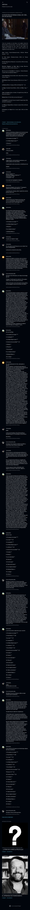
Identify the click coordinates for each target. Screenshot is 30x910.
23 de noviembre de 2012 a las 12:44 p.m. (13, 438)
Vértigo (4, 4)
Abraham (7, 130)
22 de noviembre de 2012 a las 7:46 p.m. (13, 424)
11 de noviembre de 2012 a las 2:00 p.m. (13, 145)
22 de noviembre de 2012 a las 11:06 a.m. (13, 358)
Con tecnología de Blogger (15, 906)
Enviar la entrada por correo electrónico (14, 122)
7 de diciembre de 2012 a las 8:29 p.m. (12, 625)
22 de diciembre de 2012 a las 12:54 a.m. (13, 806)
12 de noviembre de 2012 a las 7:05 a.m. (13, 194)
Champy (7, 148)
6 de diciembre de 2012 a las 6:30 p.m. (12, 589)
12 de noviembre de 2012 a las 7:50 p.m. (13, 233)
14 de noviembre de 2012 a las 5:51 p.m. (13, 287)
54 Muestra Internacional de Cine (12, 123)
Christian (7, 158)
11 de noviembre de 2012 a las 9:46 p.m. (13, 181)
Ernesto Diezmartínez (10, 273)
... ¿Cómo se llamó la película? (12, 849)
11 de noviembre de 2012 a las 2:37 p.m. (13, 154)
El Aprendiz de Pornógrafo (12, 895)
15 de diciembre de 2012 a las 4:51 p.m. (12, 696)
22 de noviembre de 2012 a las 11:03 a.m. (13, 326)
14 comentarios (9, 897)
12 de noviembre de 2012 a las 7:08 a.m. (13, 203)
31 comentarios (9, 851)
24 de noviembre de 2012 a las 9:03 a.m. (13, 446)
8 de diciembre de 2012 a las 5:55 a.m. (12, 687)
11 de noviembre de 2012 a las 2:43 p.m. (13, 168)
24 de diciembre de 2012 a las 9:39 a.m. (12, 814)
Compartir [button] (4, 122)
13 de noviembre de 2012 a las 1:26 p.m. (13, 270)
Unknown (7, 185)
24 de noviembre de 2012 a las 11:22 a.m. (13, 470)
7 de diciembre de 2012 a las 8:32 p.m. (12, 679)
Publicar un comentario (7, 817)
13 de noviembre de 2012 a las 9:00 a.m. (13, 240)
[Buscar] (27, 2)
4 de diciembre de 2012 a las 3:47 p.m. (12, 529)
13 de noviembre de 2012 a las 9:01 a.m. (13, 252)
